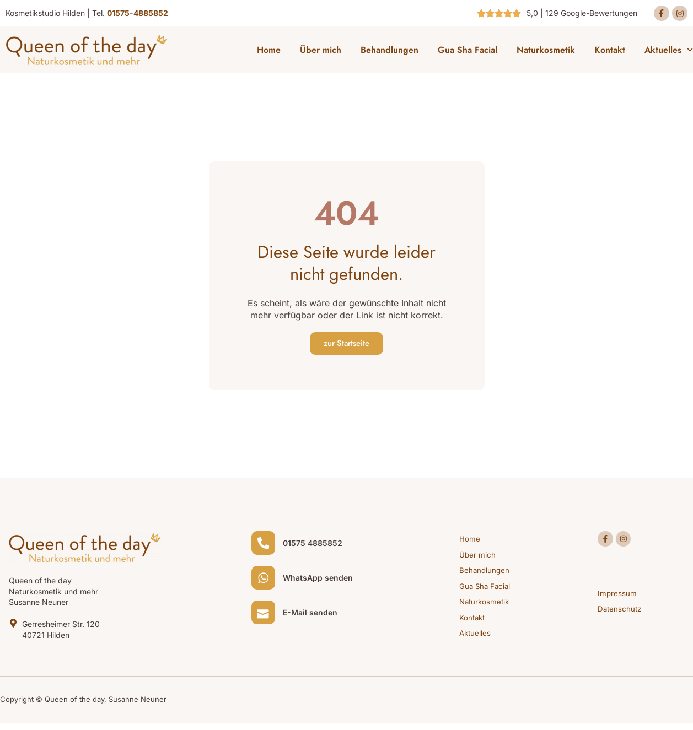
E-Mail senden (314, 625)
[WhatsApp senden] (265, 586)
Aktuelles (668, 52)
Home (269, 52)
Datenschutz (620, 615)
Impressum (617, 598)
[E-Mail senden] (265, 625)
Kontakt (609, 52)
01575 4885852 (316, 548)
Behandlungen (389, 52)
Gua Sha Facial (467, 52)
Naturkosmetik (546, 52)
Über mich (320, 52)
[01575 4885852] (265, 547)
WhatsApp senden (322, 586)
